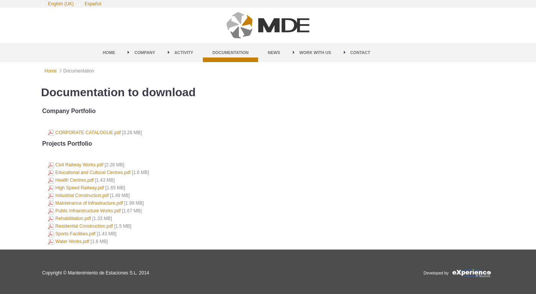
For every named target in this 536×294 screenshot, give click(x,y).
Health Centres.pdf (74, 180)
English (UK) (61, 4)
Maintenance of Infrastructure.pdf (89, 203)
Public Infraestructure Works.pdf (88, 211)
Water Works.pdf (72, 241)
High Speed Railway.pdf (79, 188)
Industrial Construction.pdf (82, 195)
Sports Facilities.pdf (75, 234)
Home (50, 71)
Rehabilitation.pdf (73, 218)
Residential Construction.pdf (84, 226)
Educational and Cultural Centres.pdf (92, 172)
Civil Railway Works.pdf (79, 165)
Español (93, 4)
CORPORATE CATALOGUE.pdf (88, 132)
